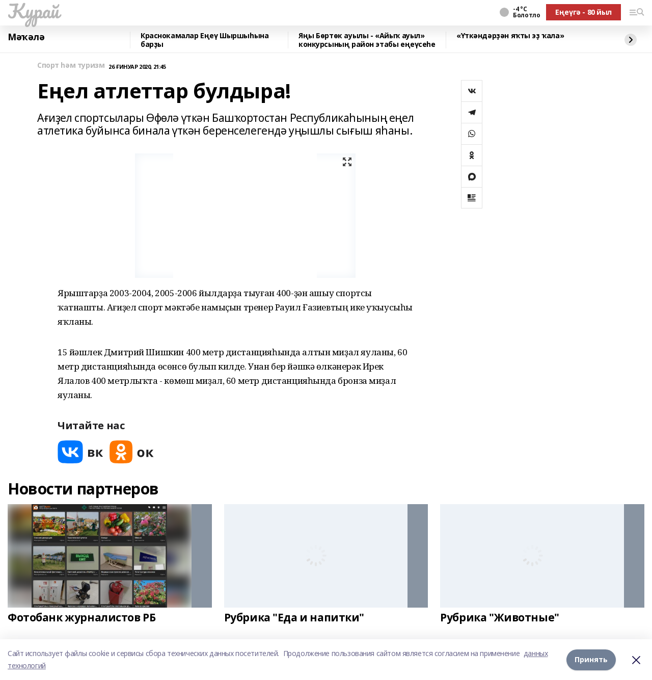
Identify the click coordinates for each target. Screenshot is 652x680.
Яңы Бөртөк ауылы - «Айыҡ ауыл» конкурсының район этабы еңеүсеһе (367, 40)
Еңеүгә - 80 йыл (583, 12)
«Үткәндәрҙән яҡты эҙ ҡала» (510, 36)
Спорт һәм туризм (70, 65)
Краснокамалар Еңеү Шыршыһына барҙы (204, 40)
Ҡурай (33, 11)
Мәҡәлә (26, 37)
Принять (591, 659)
